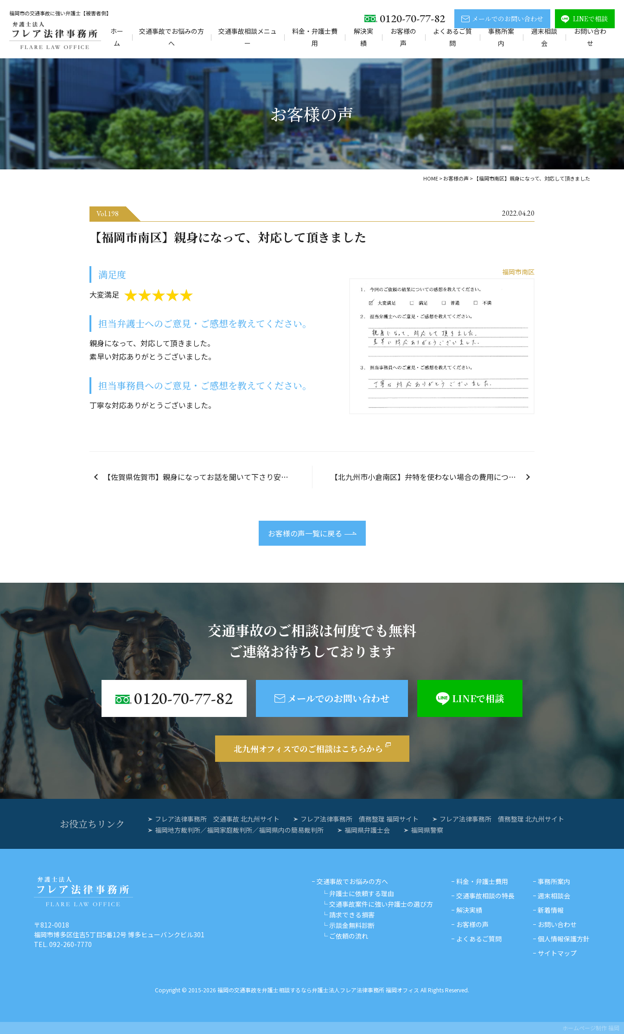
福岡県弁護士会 (367, 830)
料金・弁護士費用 (314, 36)
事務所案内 (501, 36)
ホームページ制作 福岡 (590, 1028)
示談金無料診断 (352, 925)
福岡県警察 (427, 830)
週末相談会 (544, 36)
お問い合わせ (590, 36)
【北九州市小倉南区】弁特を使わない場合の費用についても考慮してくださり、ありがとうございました (433, 476)
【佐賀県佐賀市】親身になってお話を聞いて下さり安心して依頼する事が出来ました (207, 476)
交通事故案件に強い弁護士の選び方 (381, 904)
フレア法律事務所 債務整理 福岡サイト (359, 818)
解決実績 (363, 36)
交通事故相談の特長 (485, 895)
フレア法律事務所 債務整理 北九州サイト (501, 818)
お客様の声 (403, 36)
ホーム (116, 36)
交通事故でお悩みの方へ (171, 36)
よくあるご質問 (452, 36)
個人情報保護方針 (564, 938)
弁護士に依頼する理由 (361, 893)
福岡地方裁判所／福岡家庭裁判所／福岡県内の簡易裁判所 (239, 830)
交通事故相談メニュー (247, 36)
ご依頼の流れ (348, 936)
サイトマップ (557, 953)
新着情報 (551, 910)
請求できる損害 (352, 914)
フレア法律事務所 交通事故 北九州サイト (217, 818)
